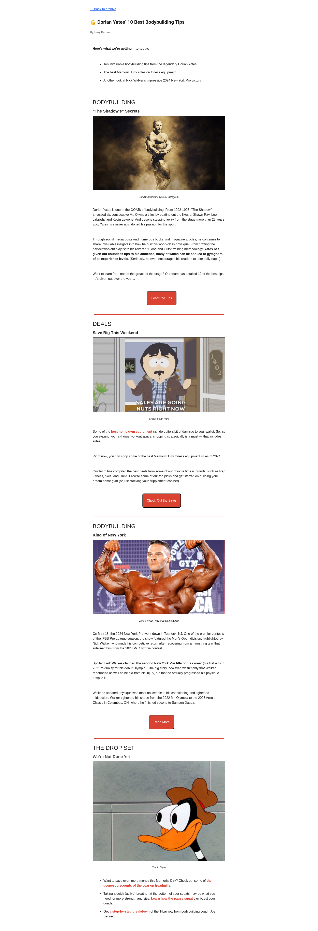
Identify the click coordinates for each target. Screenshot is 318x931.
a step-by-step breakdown (129, 911)
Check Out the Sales (162, 500)
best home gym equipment (131, 431)
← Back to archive (103, 9)
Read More (162, 722)
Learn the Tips (161, 298)
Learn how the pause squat (172, 898)
